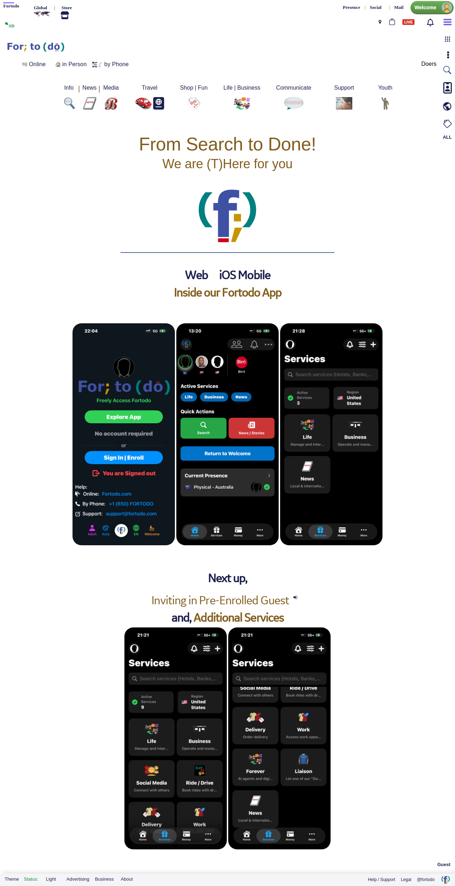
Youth (385, 88)
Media (111, 88)
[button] (447, 39)
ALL (447, 137)
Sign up (405, 59)
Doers (429, 64)
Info (69, 88)
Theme (12, 879)
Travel (149, 88)
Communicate (293, 88)
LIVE (408, 22)
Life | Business (242, 88)
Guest (443, 864)
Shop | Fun (194, 88)
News (89, 88)
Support (344, 88)
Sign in (401, 49)
